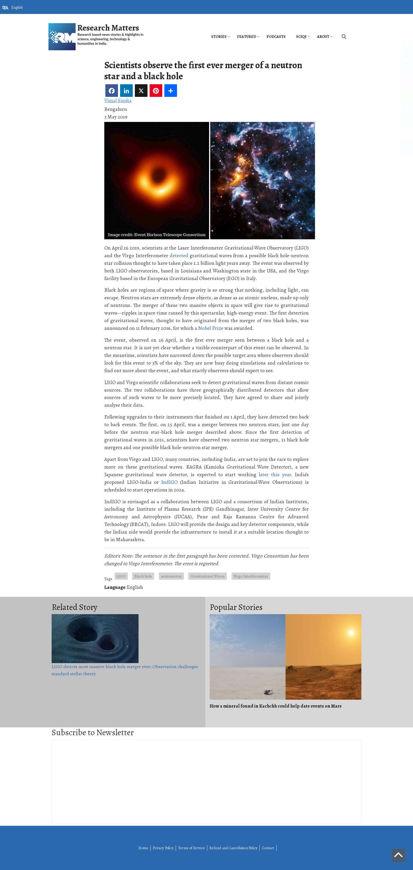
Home (143, 848)
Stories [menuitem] (219, 36)
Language (115, 587)
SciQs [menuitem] (301, 36)
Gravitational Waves (207, 576)
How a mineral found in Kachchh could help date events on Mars (276, 706)
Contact (268, 848)
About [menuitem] (323, 36)
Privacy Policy (163, 848)
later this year (275, 474)
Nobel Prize (210, 328)
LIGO (121, 576)
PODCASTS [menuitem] (276, 36)
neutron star (171, 576)
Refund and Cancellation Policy (233, 848)
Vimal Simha (117, 100)
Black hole (143, 576)
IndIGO (169, 482)
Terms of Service (191, 848)
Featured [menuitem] (246, 36)
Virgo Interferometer (251, 576)
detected (179, 255)
